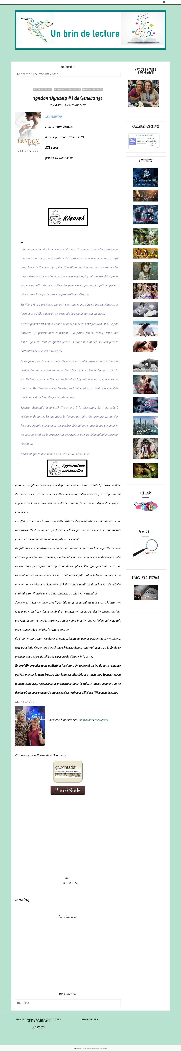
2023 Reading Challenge (144, 135)
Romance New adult (43, 89)
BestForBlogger (102, 1048)
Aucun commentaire (75, 105)
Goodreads (85, 719)
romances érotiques (92, 89)
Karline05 (140, 139)
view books (155, 148)
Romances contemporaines (67, 89)
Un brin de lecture (85, 1048)
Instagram (102, 719)
